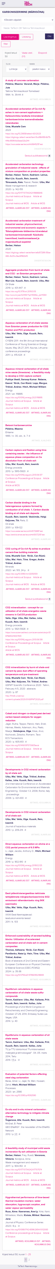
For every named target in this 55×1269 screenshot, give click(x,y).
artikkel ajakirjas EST (17, 208)
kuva (8, 64)
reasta (32, 64)
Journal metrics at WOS (17, 203)
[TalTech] (28, 3)
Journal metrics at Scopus (18, 196)
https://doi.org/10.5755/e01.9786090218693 (24, 975)
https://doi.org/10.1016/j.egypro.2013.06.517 (23, 475)
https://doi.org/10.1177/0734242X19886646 (23, 193)
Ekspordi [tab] (42, 53)
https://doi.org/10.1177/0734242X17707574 (23, 1169)
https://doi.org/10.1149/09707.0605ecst (22, 745)
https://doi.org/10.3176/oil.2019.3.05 (20, 291)
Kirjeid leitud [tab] (11, 55)
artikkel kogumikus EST (27, 1241)
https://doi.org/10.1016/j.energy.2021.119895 (23, 397)
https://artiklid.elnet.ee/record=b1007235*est (25, 534)
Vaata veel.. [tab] (27, 55)
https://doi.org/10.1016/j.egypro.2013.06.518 (24, 639)
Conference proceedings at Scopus (23, 1233)
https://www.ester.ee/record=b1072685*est (24, 531)
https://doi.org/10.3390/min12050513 (21, 574)
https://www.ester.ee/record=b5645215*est (24, 144)
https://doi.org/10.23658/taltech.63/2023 (23, 133)
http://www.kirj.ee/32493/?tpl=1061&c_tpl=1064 (25, 295)
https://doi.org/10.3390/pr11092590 (20, 1095)
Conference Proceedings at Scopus (23, 478)
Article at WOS (38, 203)
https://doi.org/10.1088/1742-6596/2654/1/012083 (26, 1229)
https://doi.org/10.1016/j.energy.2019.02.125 (23, 865)
